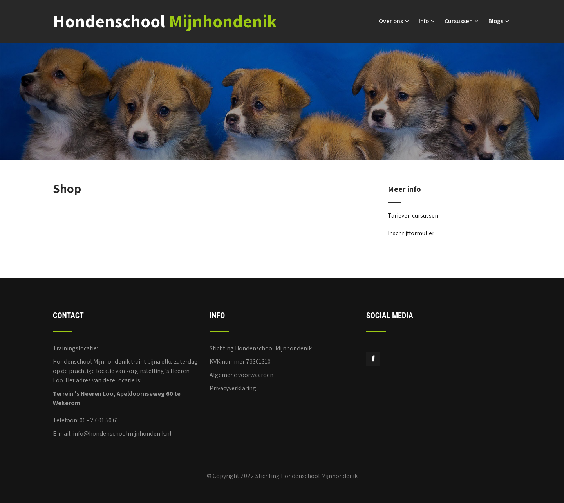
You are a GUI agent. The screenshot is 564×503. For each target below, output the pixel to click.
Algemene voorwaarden (241, 374)
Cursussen (462, 20)
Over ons (394, 20)
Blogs (498, 20)
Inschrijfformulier (411, 232)
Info (427, 20)
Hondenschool (165, 20)
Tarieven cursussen (413, 214)
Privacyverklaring (233, 387)
